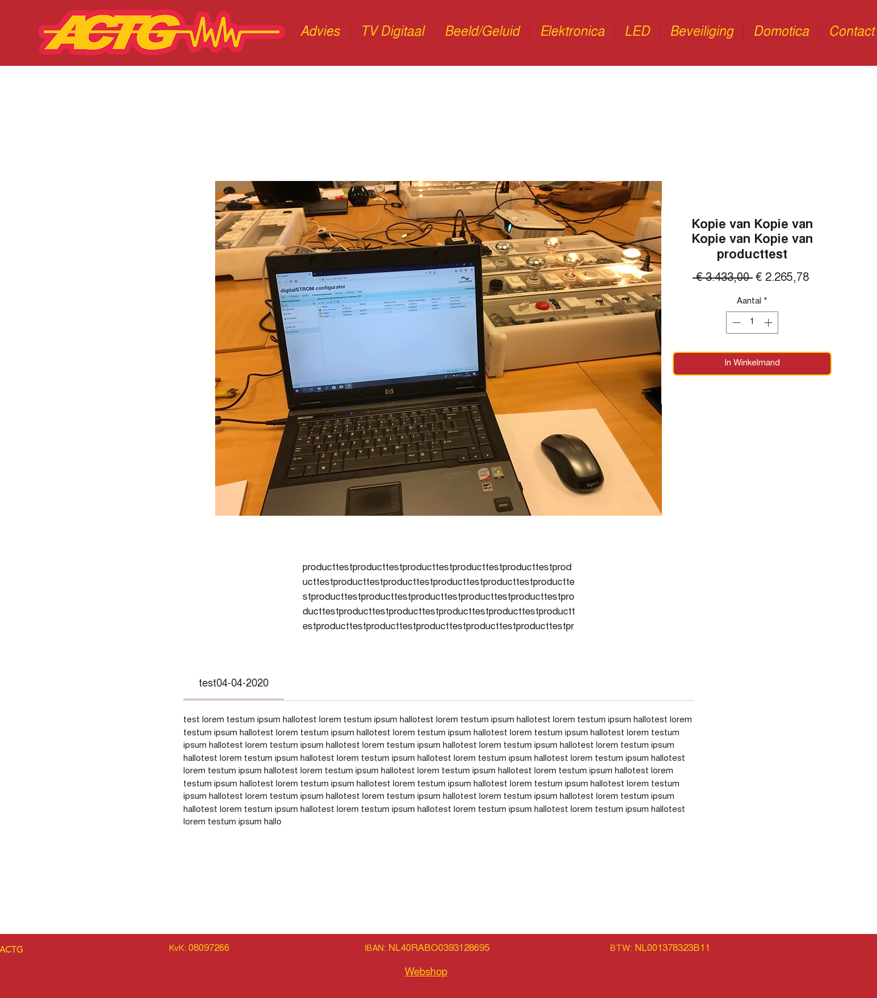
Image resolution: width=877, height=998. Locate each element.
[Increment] (769, 322)
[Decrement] (735, 322)
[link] (233, 684)
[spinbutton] (752, 322)
